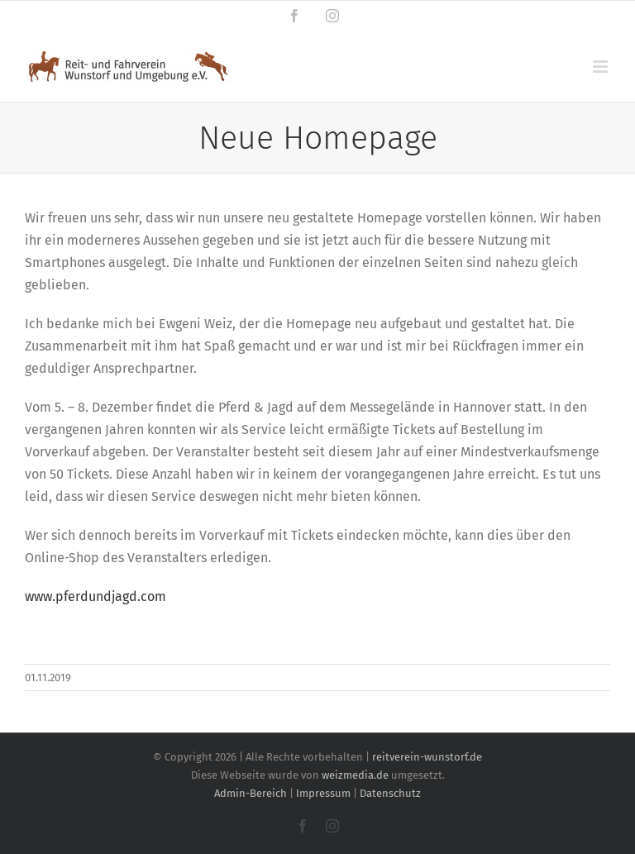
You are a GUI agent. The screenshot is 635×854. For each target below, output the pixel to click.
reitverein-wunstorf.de (427, 757)
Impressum (323, 793)
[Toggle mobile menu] (601, 66)
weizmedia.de (355, 775)
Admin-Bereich (250, 793)
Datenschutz (390, 793)
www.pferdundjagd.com (95, 596)
